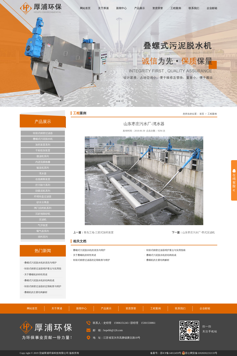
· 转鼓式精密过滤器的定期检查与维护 (42, 286)
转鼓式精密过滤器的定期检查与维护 (91, 260)
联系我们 (194, 8)
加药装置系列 (42, 144)
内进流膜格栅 (42, 162)
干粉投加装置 (42, 150)
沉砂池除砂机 (42, 213)
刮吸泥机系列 (42, 190)
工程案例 (176, 8)
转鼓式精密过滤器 (43, 133)
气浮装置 (43, 225)
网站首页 (85, 8)
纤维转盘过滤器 (42, 196)
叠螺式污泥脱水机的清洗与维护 (89, 250)
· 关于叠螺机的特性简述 (35, 274)
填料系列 (43, 236)
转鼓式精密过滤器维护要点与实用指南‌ (165, 250)
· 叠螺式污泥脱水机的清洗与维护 (40, 262)
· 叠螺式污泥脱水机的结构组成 (38, 280)
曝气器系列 (43, 231)
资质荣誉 (157, 8)
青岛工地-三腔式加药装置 (99, 232)
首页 (201, 114)
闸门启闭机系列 (42, 208)
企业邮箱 (212, 8)
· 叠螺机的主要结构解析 (35, 292)
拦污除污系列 (42, 185)
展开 (234, 180)
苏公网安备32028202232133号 (199, 353)
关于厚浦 (103, 8)
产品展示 (139, 8)
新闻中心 (121, 8)
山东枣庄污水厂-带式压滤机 (198, 232)
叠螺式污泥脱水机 (43, 139)
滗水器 (42, 173)
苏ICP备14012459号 (170, 353)
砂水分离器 (43, 202)
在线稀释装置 (42, 179)
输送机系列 (43, 167)
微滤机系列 (43, 156)
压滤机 (42, 219)
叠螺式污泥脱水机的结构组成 (161, 255)
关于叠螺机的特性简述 (84, 255)
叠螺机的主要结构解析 (157, 260)
